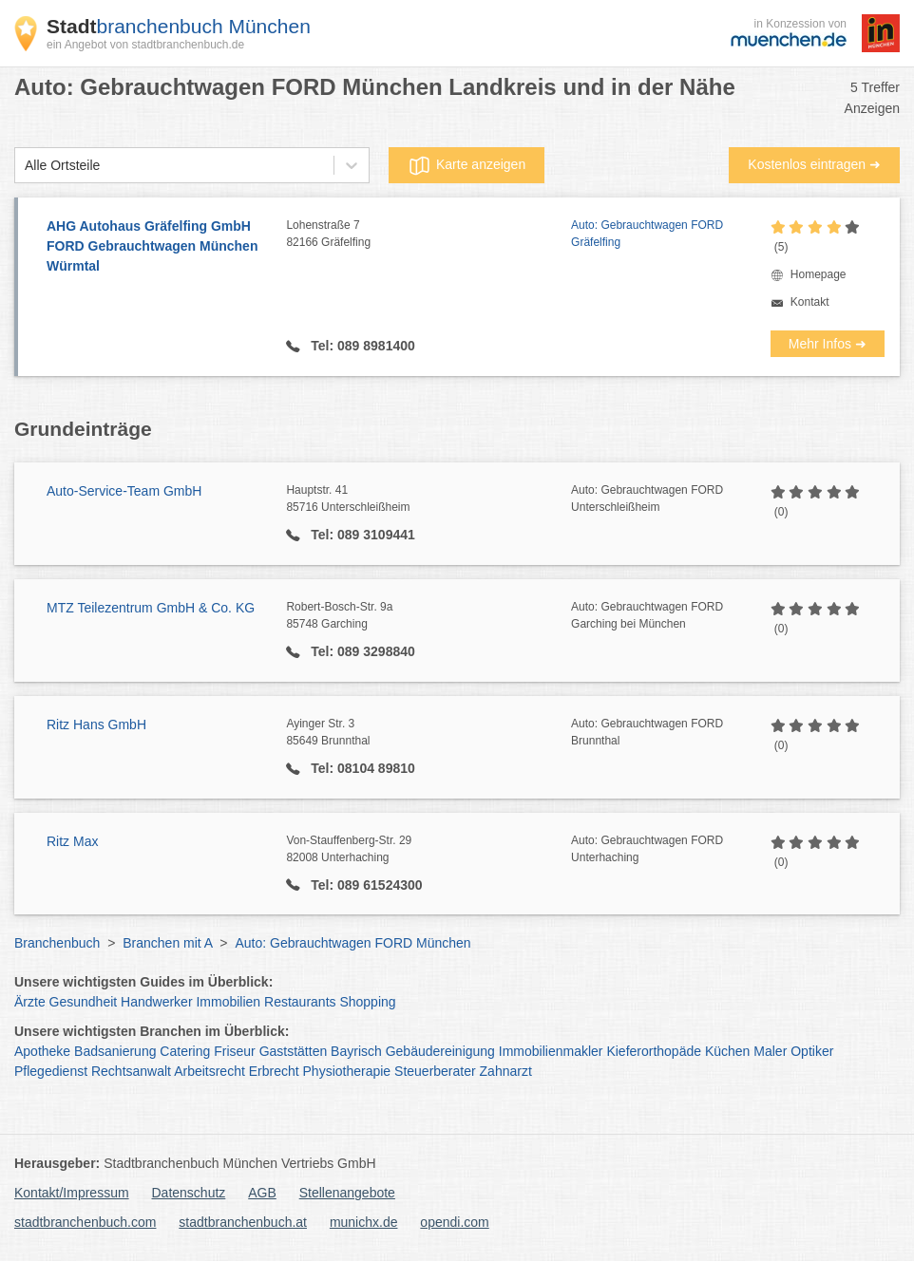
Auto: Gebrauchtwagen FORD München (352, 942)
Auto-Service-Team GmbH (124, 491)
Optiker (811, 1051)
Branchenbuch (57, 942)
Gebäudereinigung (440, 1051)
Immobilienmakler (551, 1051)
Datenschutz (189, 1192)
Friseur (235, 1051)
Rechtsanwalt (131, 1071)
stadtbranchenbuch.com (85, 1222)
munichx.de (364, 1222)
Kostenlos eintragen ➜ (814, 164)
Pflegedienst (50, 1071)
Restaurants (299, 1001)
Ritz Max (72, 841)
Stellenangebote (347, 1192)
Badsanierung (115, 1051)
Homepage (818, 274)
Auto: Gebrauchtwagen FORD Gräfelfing (647, 233)
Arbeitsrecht (209, 1071)
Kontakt (809, 302)
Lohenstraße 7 (428, 234)
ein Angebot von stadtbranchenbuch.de (145, 44)
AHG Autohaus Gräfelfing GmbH (157, 247)
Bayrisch (356, 1051)
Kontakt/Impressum (71, 1192)
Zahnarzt (506, 1071)
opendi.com (454, 1222)
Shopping (367, 1001)
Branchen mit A (167, 942)
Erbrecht (274, 1071)
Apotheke (42, 1051)
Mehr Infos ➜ (827, 343)
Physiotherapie (347, 1071)
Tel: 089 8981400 (360, 345)
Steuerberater (435, 1071)
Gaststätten (293, 1051)
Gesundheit (83, 1001)
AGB (262, 1192)
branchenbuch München (179, 26)
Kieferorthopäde (653, 1051)
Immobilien (228, 1001)
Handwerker (156, 1001)
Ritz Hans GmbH (96, 724)
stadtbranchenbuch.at (243, 1222)
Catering (185, 1051)
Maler (770, 1051)
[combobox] (25, 166)
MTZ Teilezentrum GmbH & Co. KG (151, 607)
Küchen (727, 1051)
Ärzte (30, 1001)
